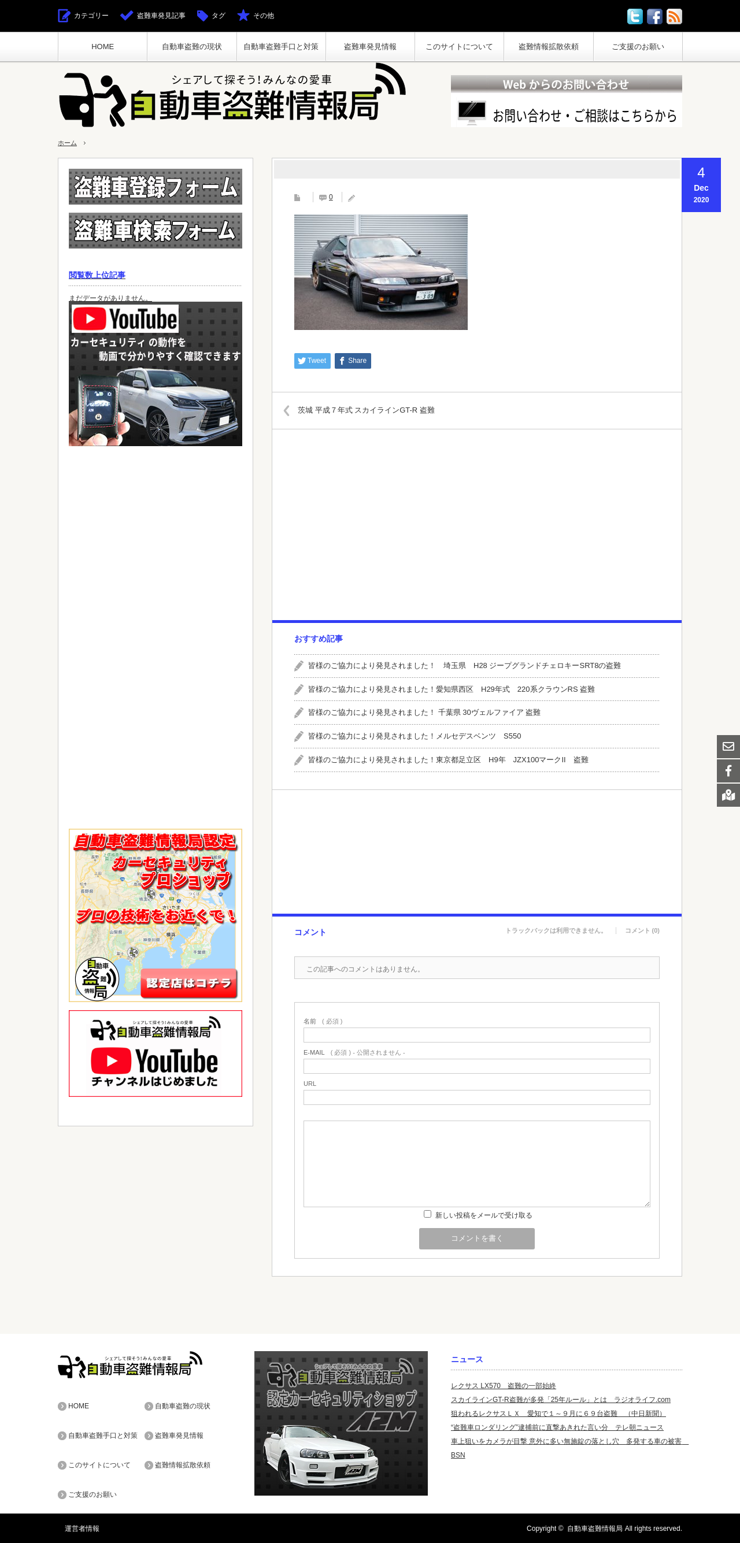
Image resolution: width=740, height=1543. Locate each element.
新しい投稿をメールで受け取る (483, 1215)
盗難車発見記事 (161, 16)
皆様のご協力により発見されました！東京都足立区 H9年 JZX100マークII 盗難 (448, 759)
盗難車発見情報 (370, 46)
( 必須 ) (323, 1021)
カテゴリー (91, 16)
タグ (218, 16)
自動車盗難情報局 (595, 1528)
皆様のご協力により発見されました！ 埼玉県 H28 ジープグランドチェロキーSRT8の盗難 (464, 665)
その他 (263, 16)
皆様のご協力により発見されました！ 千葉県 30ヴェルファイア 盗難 (424, 712)
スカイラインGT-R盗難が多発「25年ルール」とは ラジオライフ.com (561, 1400)
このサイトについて (459, 46)
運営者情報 (75, 1528)
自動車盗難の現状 (192, 46)
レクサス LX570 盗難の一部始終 (503, 1386)
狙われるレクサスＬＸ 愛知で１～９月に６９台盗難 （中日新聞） (558, 1414)
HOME (102, 46)
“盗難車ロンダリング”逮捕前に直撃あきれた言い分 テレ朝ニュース (557, 1427)
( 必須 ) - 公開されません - (354, 1052)
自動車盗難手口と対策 (281, 46)
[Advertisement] (476, 525)
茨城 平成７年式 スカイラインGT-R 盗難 (375, 410)
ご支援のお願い (638, 46)
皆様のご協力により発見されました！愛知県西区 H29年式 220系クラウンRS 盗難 (451, 689)
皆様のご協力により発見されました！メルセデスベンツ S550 (414, 736)
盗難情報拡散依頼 (549, 46)
